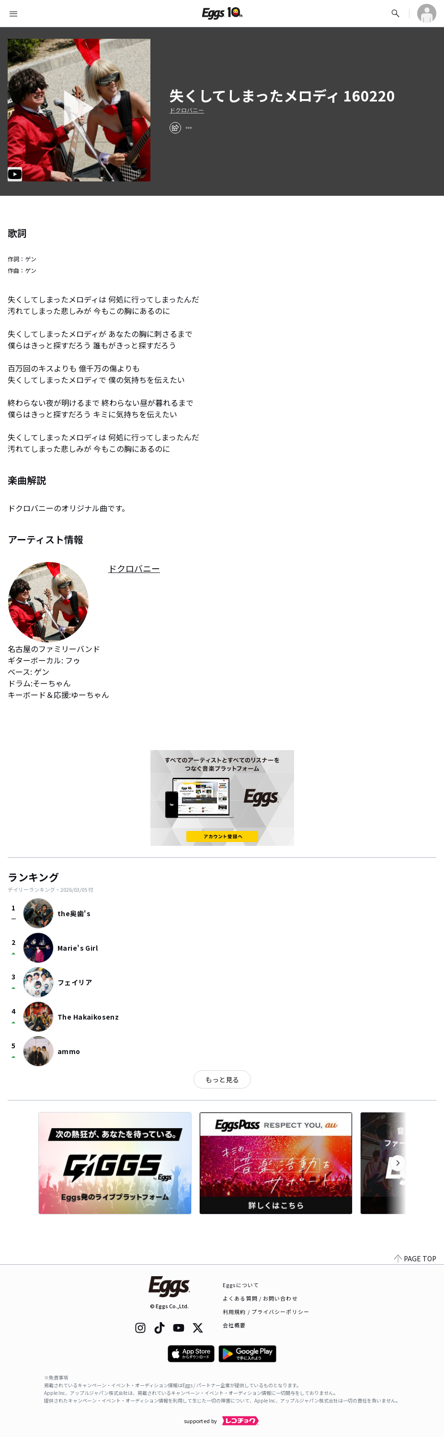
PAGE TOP (415, 1258)
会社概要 (234, 1325)
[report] (188, 128)
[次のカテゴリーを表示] (398, 1163)
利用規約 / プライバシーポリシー (266, 1311)
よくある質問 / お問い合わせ (260, 1298)
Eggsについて (241, 1285)
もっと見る (222, 1079)
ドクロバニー (187, 110)
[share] (175, 128)
